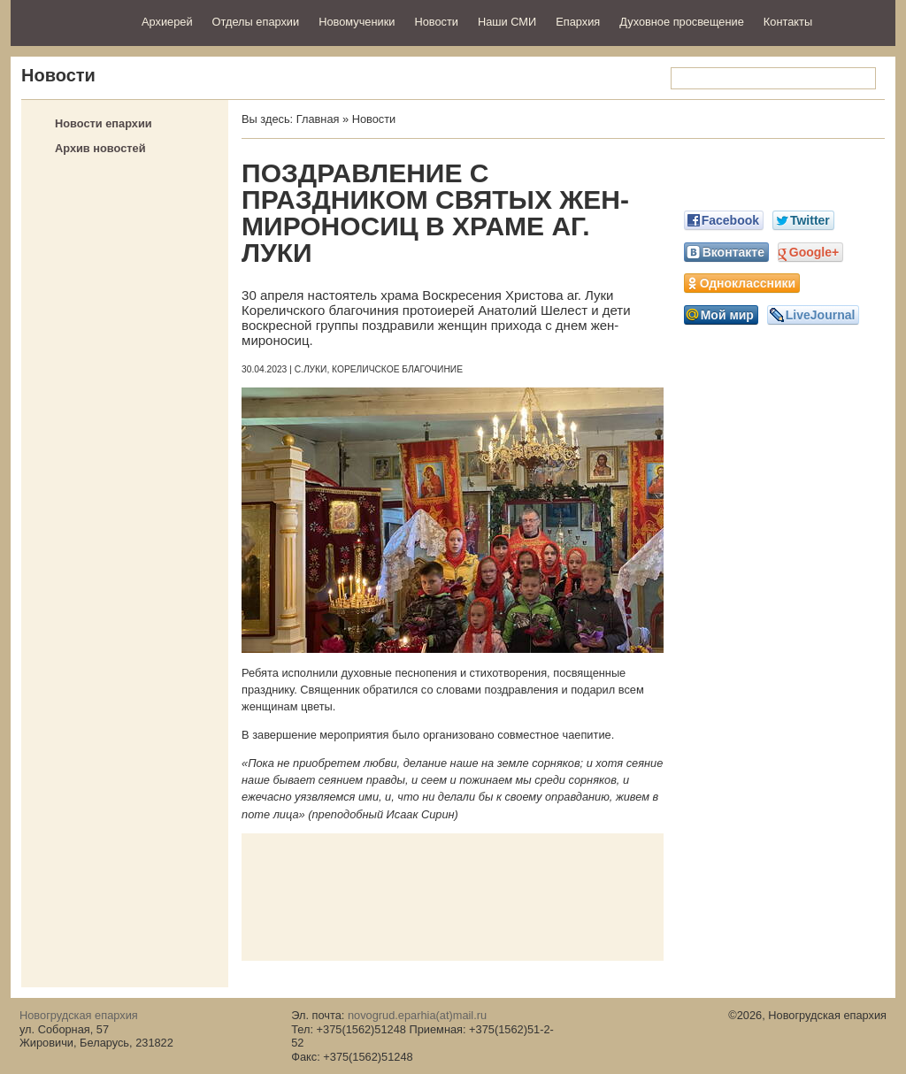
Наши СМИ (507, 21)
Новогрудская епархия (70, 21)
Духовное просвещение (681, 21)
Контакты (788, 21)
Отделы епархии (256, 21)
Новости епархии (103, 123)
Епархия (578, 21)
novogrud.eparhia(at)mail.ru (417, 1015)
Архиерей (167, 21)
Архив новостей (100, 148)
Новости (436, 21)
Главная (318, 119)
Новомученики (357, 21)
